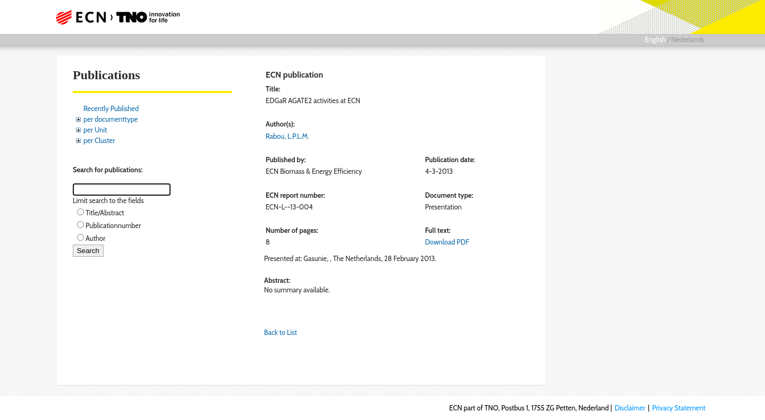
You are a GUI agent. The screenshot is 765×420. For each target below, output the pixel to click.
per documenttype (110, 119)
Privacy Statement (679, 408)
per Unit (95, 129)
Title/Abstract (105, 212)
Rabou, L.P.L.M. (287, 136)
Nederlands (687, 39)
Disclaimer (630, 408)
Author (95, 238)
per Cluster (99, 140)
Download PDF (447, 242)
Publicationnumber (113, 225)
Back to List (280, 332)
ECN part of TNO (114, 17)
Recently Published (111, 108)
